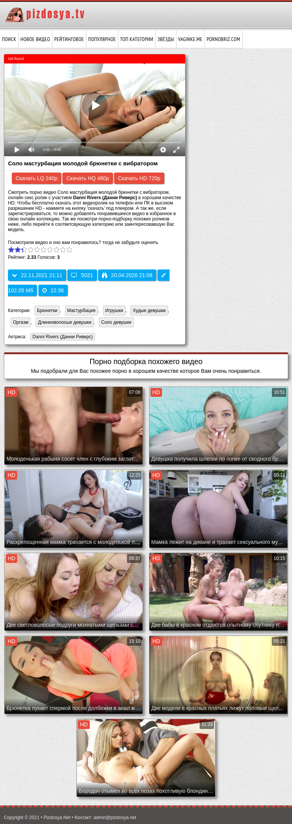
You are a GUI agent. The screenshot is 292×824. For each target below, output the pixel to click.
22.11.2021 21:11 (37, 275)
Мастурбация (81, 310)
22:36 (53, 290)
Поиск (9, 39)
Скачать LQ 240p (36, 178)
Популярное (102, 39)
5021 (82, 275)
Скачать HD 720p (139, 178)
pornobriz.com (223, 39)
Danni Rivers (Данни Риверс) (61, 337)
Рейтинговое (69, 39)
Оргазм (20, 322)
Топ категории (136, 39)
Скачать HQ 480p (87, 178)
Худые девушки (149, 310)
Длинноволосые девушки (64, 322)
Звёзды (165, 39)
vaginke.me (190, 39)
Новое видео (35, 39)
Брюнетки (47, 310)
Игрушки (114, 310)
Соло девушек (116, 322)
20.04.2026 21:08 (127, 275)
